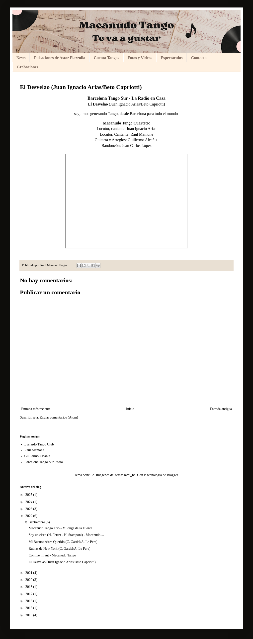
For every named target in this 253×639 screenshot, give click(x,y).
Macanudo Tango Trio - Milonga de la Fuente (60, 528)
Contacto (198, 58)
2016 (29, 601)
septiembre (37, 522)
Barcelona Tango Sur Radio (43, 462)
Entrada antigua (221, 409)
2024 (29, 502)
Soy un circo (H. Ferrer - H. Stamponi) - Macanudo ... (66, 535)
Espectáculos (171, 58)
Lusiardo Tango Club (39, 444)
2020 (29, 580)
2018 (29, 587)
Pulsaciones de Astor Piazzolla (59, 58)
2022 (29, 516)
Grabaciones (27, 67)
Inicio (130, 409)
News (20, 58)
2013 (29, 615)
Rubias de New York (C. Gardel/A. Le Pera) (59, 548)
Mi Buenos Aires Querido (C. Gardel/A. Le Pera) (63, 542)
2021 (29, 573)
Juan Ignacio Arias (141, 128)
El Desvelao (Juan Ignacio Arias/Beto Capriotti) (62, 562)
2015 (29, 608)
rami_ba (129, 475)
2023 (29, 509)
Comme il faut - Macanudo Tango (52, 555)
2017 (29, 594)
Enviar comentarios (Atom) (59, 417)
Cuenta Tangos (106, 58)
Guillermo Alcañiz (143, 140)
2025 (29, 495)
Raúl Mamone (142, 134)
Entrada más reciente (35, 409)
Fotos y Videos (140, 58)
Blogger (172, 475)
